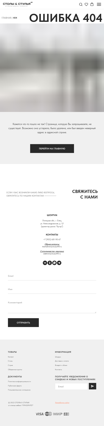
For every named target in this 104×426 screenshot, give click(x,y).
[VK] (45, 263)
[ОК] (50, 263)
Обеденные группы (15, 369)
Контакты (58, 369)
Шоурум (58, 357)
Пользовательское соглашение (19, 390)
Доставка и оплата (62, 361)
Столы (10, 361)
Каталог (11, 357)
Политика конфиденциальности (19, 381)
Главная (6, 17)
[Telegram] (59, 263)
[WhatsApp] (54, 263)
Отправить (23, 322)
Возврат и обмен (61, 365)
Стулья (10, 365)
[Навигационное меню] (99, 4)
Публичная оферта (14, 386)
